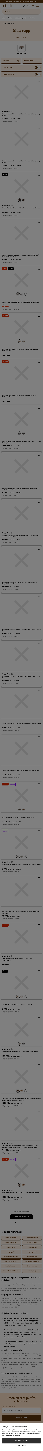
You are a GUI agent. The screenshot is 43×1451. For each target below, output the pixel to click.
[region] (21, 1437)
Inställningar (21, 1445)
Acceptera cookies (21, 1440)
